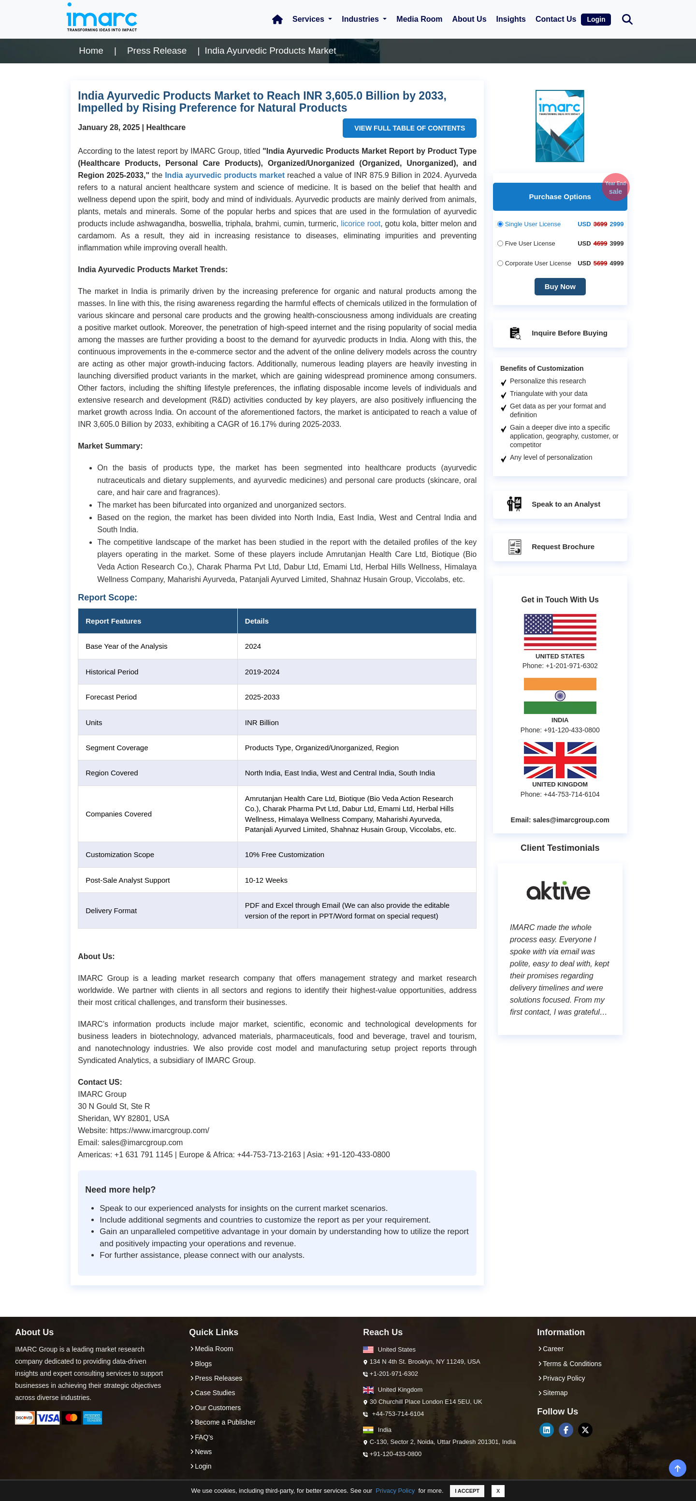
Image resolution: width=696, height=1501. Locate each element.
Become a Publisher (222, 1422)
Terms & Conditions (569, 1364)
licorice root (360, 223)
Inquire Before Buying (557, 333)
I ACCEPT (467, 1491)
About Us (469, 19)
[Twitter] (585, 1430)
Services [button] (309, 19)
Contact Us (556, 19)
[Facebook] (566, 1430)
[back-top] (678, 1468)
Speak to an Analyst (553, 504)
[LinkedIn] (546, 1430)
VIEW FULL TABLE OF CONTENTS (409, 128)
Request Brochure (550, 547)
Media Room (419, 19)
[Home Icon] (277, 19)
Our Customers (215, 1408)
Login (596, 19)
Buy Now (560, 286)
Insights (511, 19)
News (200, 1452)
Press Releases (215, 1378)
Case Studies (212, 1393)
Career (550, 1349)
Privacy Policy (395, 1490)
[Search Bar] (627, 19)
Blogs (200, 1364)
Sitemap (552, 1393)
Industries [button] (361, 19)
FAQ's (201, 1437)
